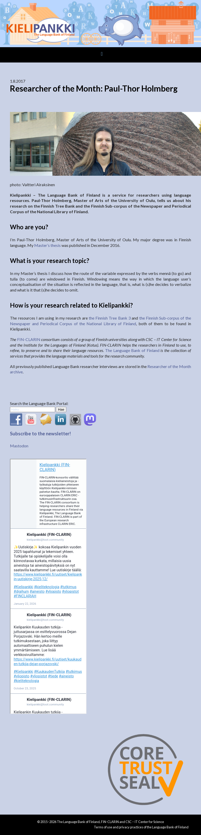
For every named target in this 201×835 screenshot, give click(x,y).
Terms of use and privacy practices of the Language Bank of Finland (141, 827)
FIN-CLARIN (28, 339)
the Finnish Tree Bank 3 (110, 317)
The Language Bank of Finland (132, 350)
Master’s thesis (47, 245)
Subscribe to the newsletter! (40, 433)
